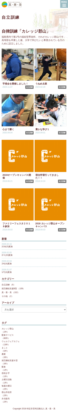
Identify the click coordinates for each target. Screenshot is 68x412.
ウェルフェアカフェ (11, 341)
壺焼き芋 (6, 373)
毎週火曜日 (7, 386)
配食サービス (8, 335)
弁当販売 (6, 398)
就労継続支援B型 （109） (13, 288)
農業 (4, 354)
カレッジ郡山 (8, 329)
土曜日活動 (7, 379)
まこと (5, 348)
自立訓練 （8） (8, 285)
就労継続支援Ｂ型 (10, 360)
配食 (4, 367)
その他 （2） (7, 296)
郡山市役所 (7, 392)
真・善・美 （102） (10, 292)
